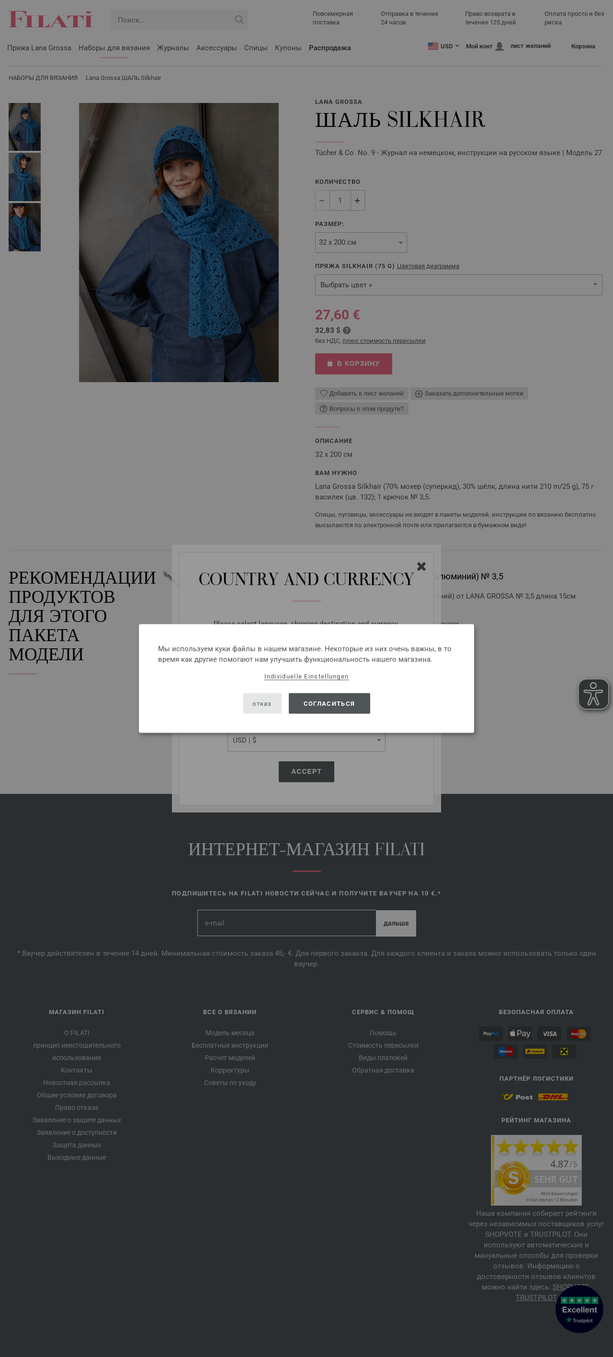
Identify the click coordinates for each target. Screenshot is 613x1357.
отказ (262, 703)
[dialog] (306, 678)
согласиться (329, 703)
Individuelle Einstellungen (306, 676)
